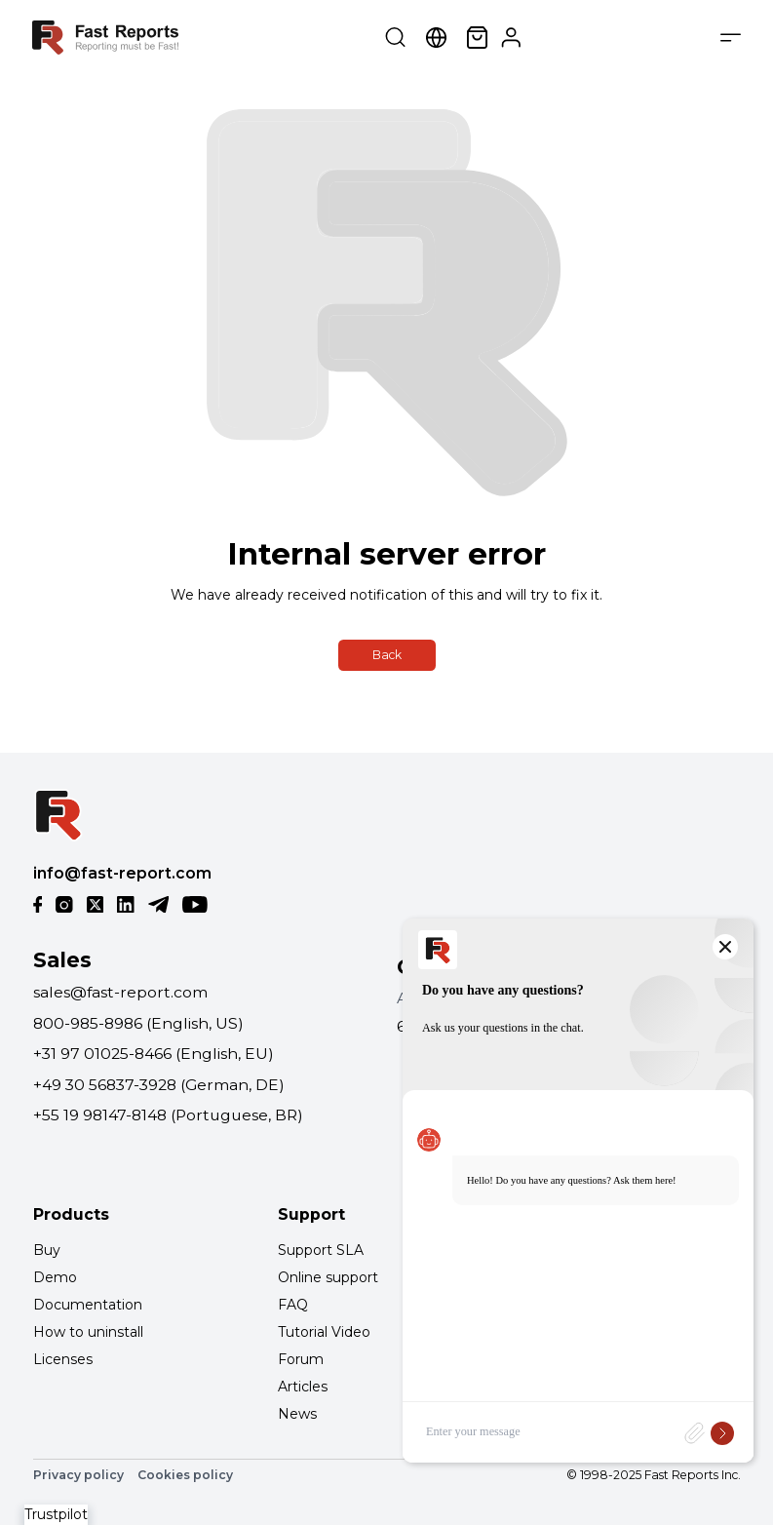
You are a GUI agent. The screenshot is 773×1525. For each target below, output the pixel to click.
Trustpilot (56, 1514)
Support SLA (321, 1250)
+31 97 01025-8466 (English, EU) (153, 1053)
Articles (303, 1386)
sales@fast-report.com (120, 992)
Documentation (87, 1304)
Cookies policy (185, 1474)
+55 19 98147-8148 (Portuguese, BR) (168, 1115)
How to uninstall (88, 1332)
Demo (55, 1277)
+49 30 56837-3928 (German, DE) (159, 1084)
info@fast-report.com (122, 873)
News (297, 1414)
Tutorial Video (324, 1332)
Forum (301, 1359)
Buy (46, 1250)
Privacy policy (78, 1474)
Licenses (63, 1359)
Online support (328, 1277)
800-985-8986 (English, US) (138, 1023)
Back (387, 654)
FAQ (293, 1304)
